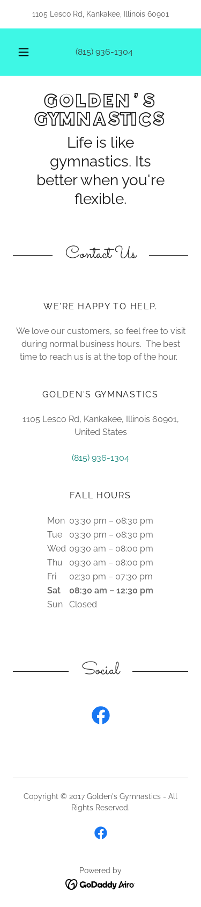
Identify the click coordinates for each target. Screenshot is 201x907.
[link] (100, 111)
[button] (23, 52)
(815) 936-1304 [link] (104, 52)
